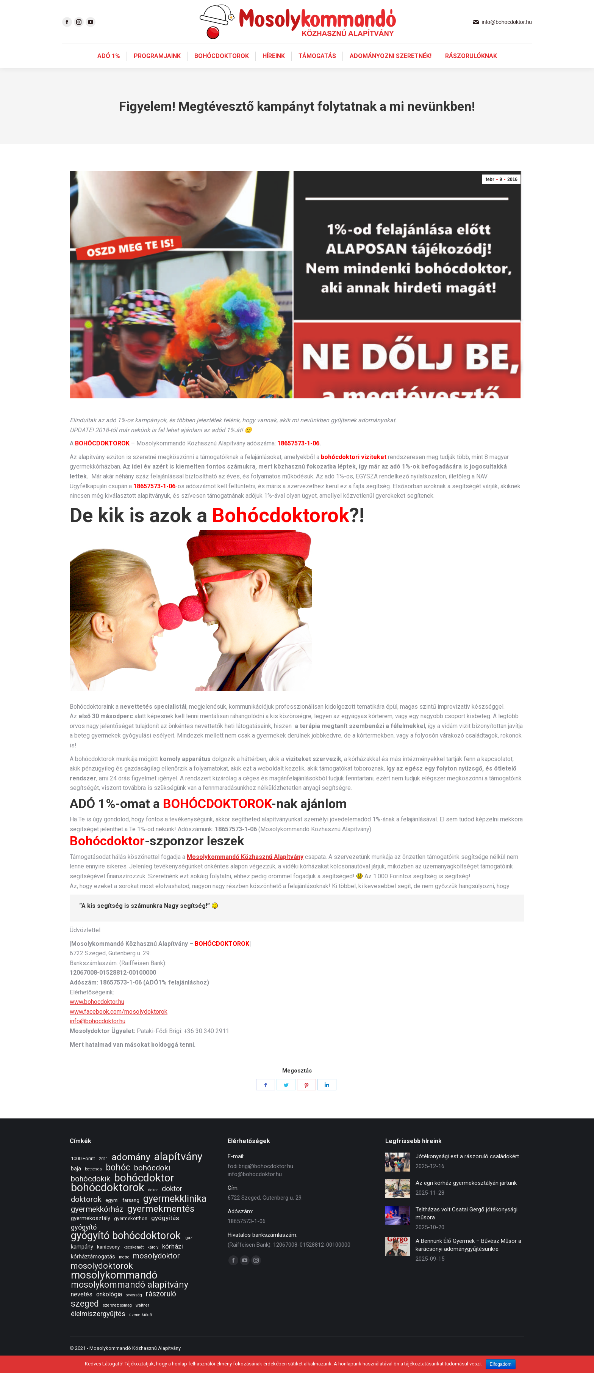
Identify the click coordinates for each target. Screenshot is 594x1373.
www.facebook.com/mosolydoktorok (118, 1025)
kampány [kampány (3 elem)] (82, 1260)
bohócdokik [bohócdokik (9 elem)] (90, 1193)
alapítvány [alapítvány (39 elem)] (178, 1170)
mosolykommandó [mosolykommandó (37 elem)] (114, 1289)
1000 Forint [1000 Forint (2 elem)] (83, 1172)
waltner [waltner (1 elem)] (142, 1318)
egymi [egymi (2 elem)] (112, 1214)
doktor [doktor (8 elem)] (172, 1202)
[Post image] (397, 1175)
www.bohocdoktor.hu (97, 1015)
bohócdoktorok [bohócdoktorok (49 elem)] (107, 1201)
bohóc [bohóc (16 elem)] (118, 1181)
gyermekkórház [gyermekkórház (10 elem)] (97, 1223)
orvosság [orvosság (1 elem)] (134, 1308)
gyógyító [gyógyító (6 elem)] (84, 1241)
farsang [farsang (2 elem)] (130, 1214)
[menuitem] (109, 69)
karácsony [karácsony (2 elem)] (108, 1260)
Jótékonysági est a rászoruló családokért (467, 1170)
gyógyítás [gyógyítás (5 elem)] (165, 1231)
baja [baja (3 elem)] (76, 1182)
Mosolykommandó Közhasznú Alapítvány (245, 870)
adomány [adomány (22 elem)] (131, 1171)
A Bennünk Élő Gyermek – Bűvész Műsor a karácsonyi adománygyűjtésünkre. (468, 1258)
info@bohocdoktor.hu (97, 1034)
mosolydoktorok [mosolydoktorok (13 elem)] (102, 1279)
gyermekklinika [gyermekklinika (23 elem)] (174, 1212)
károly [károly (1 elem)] (152, 1260)
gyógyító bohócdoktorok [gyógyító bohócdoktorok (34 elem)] (126, 1249)
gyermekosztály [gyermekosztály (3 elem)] (90, 1231)
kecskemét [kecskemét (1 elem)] (133, 1260)
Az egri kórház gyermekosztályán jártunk (466, 1196)
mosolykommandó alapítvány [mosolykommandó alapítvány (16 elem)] (129, 1298)
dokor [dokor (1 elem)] (153, 1203)
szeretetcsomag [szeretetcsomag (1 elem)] (117, 1318)
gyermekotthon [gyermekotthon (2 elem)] (130, 1232)
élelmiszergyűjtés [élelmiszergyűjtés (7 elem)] (98, 1328)
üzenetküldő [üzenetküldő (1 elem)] (140, 1328)
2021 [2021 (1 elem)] (103, 1172)
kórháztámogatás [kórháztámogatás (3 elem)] (93, 1270)
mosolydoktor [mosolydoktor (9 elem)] (156, 1270)
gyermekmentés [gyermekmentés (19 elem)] (160, 1223)
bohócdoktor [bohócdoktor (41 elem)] (144, 1191)
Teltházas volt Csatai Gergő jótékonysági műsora (466, 1227)
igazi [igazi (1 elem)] (189, 1251)
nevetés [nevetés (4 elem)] (81, 1308)
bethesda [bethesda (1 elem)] (93, 1182)
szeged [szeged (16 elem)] (85, 1317)
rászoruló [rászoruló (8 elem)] (161, 1308)
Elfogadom (500, 1364)
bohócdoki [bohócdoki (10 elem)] (152, 1182)
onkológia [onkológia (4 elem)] (109, 1308)
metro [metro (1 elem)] (124, 1270)
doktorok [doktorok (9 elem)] (86, 1213)
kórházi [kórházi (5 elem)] (172, 1260)
